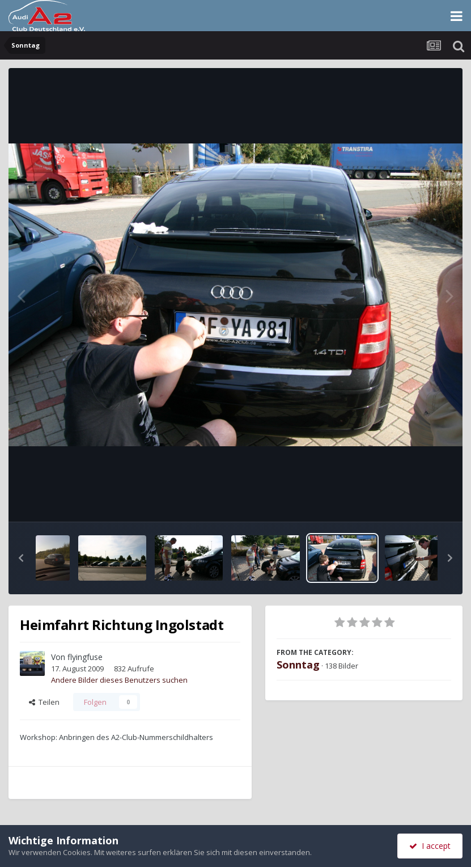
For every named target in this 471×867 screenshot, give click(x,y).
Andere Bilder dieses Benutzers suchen (119, 680)
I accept (430, 845)
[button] (21, 557)
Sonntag (298, 664)
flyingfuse (85, 657)
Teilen (44, 702)
